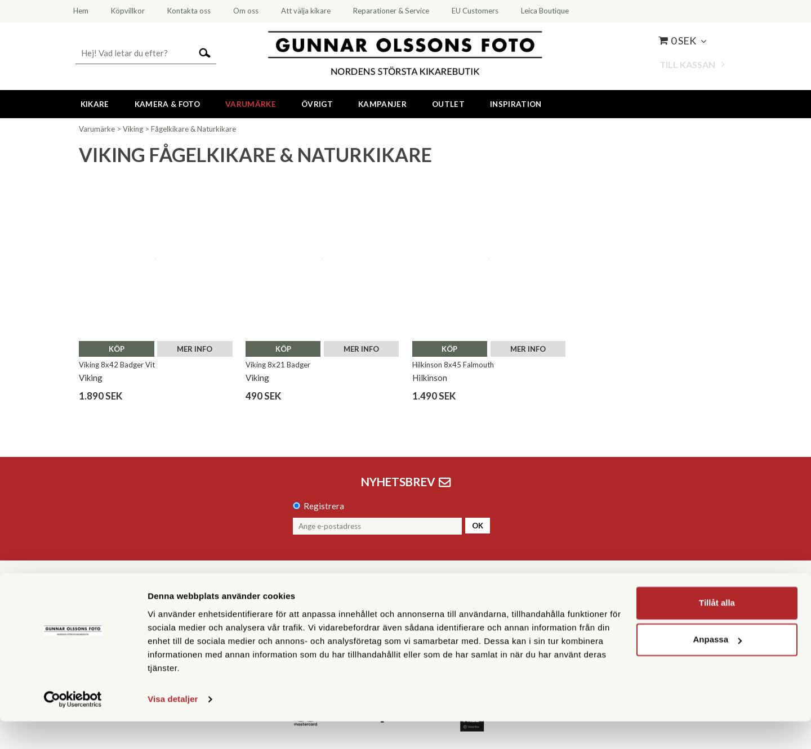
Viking (133, 128)
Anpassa (717, 667)
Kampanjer (382, 104)
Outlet (448, 104)
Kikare (95, 104)
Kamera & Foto (167, 104)
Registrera (324, 506)
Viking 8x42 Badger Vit (117, 364)
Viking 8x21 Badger (278, 364)
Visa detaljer (173, 727)
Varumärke (250, 104)
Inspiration (516, 104)
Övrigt (317, 104)
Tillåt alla (717, 630)
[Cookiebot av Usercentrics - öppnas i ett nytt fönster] (73, 727)
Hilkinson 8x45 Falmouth (453, 364)
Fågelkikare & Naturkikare (193, 128)
